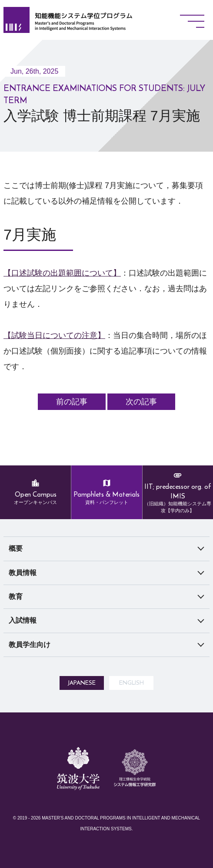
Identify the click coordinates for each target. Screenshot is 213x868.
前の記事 (71, 401)
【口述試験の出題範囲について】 (62, 273)
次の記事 (141, 401)
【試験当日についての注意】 (54, 335)
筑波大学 (78, 813)
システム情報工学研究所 (134, 824)
